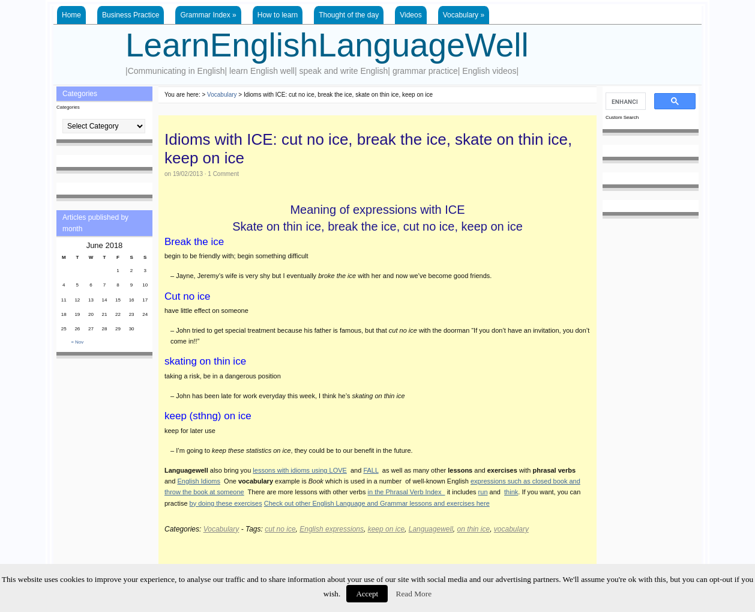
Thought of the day (349, 15)
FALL (370, 470)
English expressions (331, 529)
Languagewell (431, 529)
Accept (367, 593)
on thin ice (473, 529)
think (511, 491)
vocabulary (511, 529)
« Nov (77, 342)
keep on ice (386, 529)
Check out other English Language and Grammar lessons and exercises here (377, 503)
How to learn (277, 15)
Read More (414, 593)
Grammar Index (208, 15)
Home (71, 15)
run (483, 491)
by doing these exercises (226, 503)
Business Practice (130, 15)
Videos (410, 15)
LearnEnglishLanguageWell (327, 45)
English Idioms (198, 481)
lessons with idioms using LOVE (300, 470)
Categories (68, 107)
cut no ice (280, 529)
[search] (624, 101)
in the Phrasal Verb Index (406, 491)
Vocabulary (463, 15)
